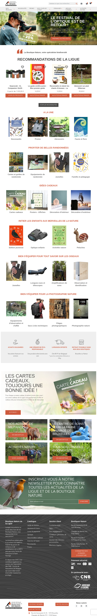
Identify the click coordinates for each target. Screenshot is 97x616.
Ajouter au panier (37, 95)
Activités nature (59, 248)
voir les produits (15, 95)
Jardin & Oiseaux (33, 525)
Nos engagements (55, 531)
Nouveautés (16, 139)
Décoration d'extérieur (80, 212)
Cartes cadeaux (16, 212)
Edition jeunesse (16, 248)
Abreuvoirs (59, 139)
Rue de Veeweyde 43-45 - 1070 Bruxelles (44, 613)
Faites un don (62, 604)
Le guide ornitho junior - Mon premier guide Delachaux (37, 88)
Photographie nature (81, 326)
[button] (87, 4)
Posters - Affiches (37, 212)
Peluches (81, 248)
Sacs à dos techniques (38, 326)
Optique (30, 534)
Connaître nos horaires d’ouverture (81, 553)
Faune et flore (81, 139)
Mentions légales (55, 545)
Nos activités (34, 609)
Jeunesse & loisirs (33, 528)
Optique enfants (38, 248)
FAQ (50, 528)
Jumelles (59, 177)
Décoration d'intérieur (59, 212)
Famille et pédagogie (81, 177)
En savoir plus (18, 435)
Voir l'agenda (18, 458)
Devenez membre (36, 604)
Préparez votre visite (61, 38)
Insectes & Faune (33, 541)
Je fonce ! (13, 412)
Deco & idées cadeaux (35, 538)
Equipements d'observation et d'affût (16, 323)
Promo (38, 139)
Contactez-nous (54, 525)
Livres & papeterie (33, 531)
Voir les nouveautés (48, 105)
